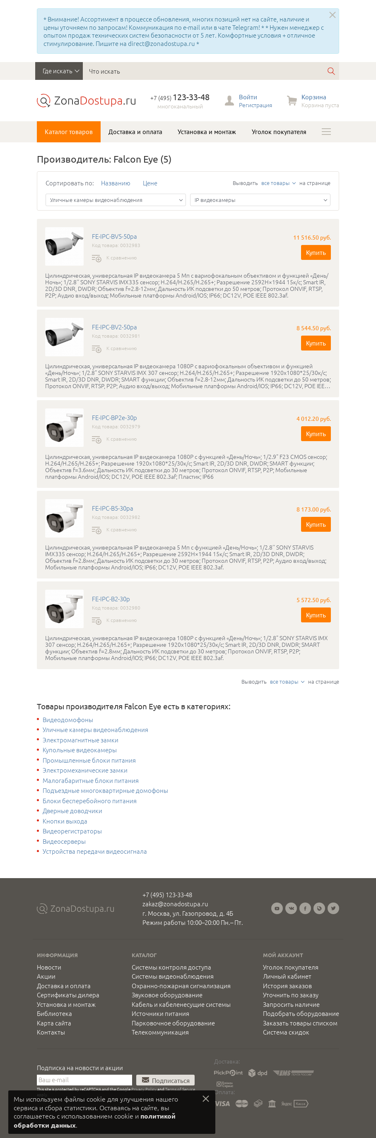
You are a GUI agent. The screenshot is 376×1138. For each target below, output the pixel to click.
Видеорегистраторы (72, 831)
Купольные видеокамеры (80, 750)
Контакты (51, 1032)
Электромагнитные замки (80, 740)
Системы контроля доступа (171, 967)
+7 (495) (180, 98)
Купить (316, 252)
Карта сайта (54, 1023)
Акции (46, 976)
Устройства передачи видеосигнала (95, 851)
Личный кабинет (287, 976)
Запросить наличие (291, 1004)
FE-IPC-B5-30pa (112, 508)
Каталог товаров (69, 131)
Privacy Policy (144, 1089)
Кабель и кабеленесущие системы (181, 1004)
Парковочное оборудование (173, 1023)
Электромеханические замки (85, 770)
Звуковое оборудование (167, 995)
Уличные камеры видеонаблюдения (95, 729)
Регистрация (255, 105)
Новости (49, 967)
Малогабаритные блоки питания (91, 780)
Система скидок (286, 1032)
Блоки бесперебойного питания (90, 801)
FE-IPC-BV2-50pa (114, 327)
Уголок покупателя (279, 131)
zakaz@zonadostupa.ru (175, 903)
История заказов (287, 986)
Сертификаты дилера (68, 995)
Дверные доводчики (72, 811)
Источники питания (160, 1013)
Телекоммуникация (160, 1032)
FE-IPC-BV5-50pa (114, 236)
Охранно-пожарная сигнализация (181, 986)
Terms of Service (180, 1089)
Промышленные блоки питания (89, 760)
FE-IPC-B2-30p (111, 599)
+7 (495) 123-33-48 (167, 894)
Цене (150, 182)
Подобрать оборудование (301, 1013)
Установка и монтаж (207, 131)
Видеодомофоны (68, 719)
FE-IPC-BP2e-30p (114, 417)
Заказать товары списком (300, 1023)
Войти (248, 97)
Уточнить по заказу (290, 995)
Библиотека (54, 1013)
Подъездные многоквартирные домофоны (105, 790)
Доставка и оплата (135, 131)
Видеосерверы (64, 841)
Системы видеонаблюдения (173, 976)
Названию (115, 182)
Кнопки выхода (65, 821)
